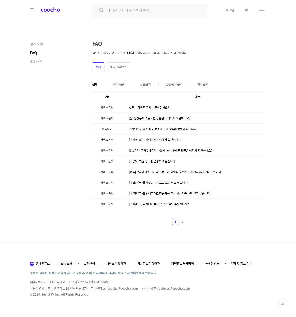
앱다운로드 (43, 263)
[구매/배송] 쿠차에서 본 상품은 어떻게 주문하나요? (159, 204)
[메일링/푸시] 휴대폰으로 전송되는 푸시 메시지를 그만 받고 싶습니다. (170, 193)
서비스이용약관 (116, 263)
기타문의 (202, 84)
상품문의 (145, 84)
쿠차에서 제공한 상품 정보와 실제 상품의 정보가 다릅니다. (163, 129)
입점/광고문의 (174, 84)
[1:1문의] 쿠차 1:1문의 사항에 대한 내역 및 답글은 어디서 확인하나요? (170, 150)
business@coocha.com (173, 288)
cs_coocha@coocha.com (120, 288)
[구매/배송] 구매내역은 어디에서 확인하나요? (155, 139)
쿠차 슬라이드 (119, 66)
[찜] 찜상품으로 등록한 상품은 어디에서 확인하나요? (159, 118)
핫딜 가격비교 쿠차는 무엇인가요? (149, 107)
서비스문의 (118, 84)
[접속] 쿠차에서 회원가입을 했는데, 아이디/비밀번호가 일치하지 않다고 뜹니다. (175, 172)
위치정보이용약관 (148, 263)
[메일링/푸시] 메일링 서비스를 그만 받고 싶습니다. (158, 182)
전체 (94, 84)
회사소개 (66, 263)
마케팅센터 (212, 263)
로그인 (230, 10)
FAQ (33, 52)
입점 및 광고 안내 (241, 263)
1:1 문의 (36, 61)
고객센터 (89, 263)
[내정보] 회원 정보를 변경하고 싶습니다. (152, 161)
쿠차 (98, 66)
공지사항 (36, 44)
